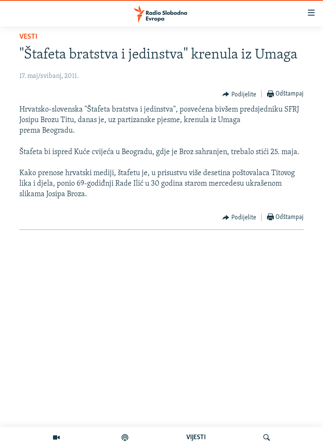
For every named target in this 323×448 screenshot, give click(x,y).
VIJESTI (196, 437)
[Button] (239, 94)
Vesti (28, 37)
